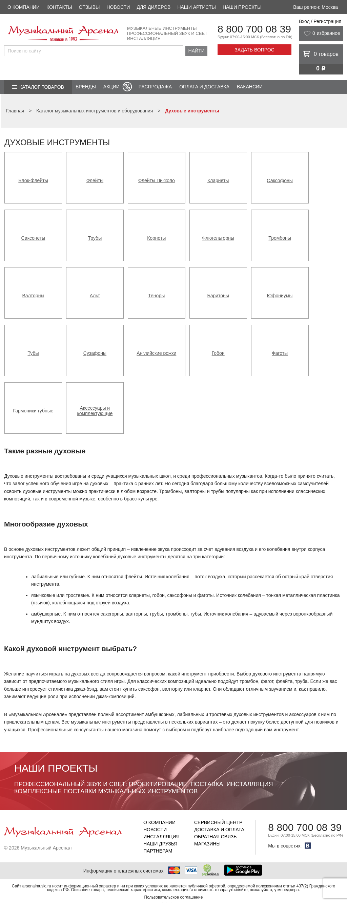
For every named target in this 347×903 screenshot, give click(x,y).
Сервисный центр (218, 822)
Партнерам (157, 851)
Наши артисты (196, 7)
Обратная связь (215, 836)
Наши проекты (242, 7)
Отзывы (89, 7)
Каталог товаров (41, 87)
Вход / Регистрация (320, 21)
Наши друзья (160, 843)
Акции (111, 86)
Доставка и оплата (219, 829)
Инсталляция (161, 836)
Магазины (207, 843)
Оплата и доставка (204, 86)
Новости (118, 7)
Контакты (59, 7)
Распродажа (155, 86)
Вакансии (250, 86)
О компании (23, 7)
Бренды (86, 86)
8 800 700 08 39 (254, 29)
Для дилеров (153, 7)
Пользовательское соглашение (173, 897)
